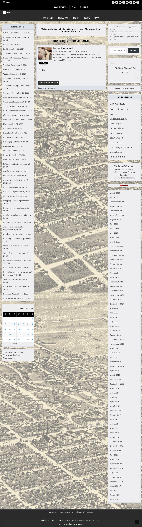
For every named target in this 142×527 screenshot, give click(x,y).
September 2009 (117, 446)
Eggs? (6, 187)
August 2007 (115, 486)
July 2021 (114, 313)
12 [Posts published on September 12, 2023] (14, 329)
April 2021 (114, 326)
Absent (6, 196)
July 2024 (114, 197)
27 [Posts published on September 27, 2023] (19, 340)
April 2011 (114, 428)
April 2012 (114, 402)
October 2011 (115, 415)
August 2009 (115, 451)
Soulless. (7, 176)
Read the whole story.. (49, 83)
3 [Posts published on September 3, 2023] (5, 324)
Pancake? (7, 192)
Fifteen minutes (10, 164)
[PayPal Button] (134, 2)
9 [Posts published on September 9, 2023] (32, 324)
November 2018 (117, 366)
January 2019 (115, 362)
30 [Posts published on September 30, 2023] (32, 340)
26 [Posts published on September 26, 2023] (14, 340)
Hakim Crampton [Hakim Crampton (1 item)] (116, 133)
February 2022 (116, 282)
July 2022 (114, 273)
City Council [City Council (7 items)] (117, 103)
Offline (6, 146)
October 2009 (116, 442)
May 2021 (114, 322)
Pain (5, 128)
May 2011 (114, 424)
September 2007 (117, 482)
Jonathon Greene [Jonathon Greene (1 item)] (116, 143)
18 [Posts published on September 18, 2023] (10, 334)
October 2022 (116, 264)
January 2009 (116, 464)
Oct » (21, 344)
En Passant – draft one (13, 37)
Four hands (8, 151)
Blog (74, 7)
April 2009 (114, 459)
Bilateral (7, 137)
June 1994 (114, 499)
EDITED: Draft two (11, 33)
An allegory (8, 298)
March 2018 (115, 375)
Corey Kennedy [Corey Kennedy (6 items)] (119, 109)
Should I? (7, 115)
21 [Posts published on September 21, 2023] (23, 334)
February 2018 (116, 379)
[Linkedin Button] (120, 2)
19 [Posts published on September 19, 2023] (14, 334)
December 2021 (116, 291)
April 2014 (114, 397)
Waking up (7, 142)
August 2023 (115, 220)
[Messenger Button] (127, 2)
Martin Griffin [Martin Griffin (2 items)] (116, 152)
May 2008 (114, 473)
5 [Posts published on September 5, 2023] (14, 324)
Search (133, 50)
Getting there (9, 111)
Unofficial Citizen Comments (124, 88)
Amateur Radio (48, 17)
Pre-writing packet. (63, 48)
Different (7, 70)
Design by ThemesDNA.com (71, 524)
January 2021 (115, 335)
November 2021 (117, 295)
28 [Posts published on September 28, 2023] (23, 340)
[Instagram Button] (123, 2)
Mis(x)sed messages (12, 260)
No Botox (7, 160)
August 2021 (115, 308)
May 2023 (114, 233)
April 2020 (114, 348)
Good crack (8, 234)
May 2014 (114, 393)
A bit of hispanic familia (13, 227)
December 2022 (117, 255)
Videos (96, 17)
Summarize (8, 223)
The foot (7, 65)
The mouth (8, 53)
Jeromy (55, 51)
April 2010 (114, 433)
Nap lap (6, 171)
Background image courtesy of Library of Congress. (71, 512)
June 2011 (114, 419)
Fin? (5, 49)
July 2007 (114, 490)
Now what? (8, 97)
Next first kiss (9, 120)
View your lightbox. (11, 355)
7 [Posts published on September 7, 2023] (23, 324)
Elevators (7, 133)
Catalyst (6, 44)
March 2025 (115, 193)
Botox (5, 155)
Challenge (7, 102)
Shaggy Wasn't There (124, 169)
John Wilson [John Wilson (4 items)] (116, 138)
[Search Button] (137, 2)
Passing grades (9, 208)
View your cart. (9, 358)
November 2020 (117, 344)
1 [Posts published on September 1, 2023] (27, 319)
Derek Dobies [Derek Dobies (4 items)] (117, 128)
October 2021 (115, 300)
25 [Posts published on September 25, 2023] (10, 340)
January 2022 (116, 286)
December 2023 (117, 202)
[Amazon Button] (130, 2)
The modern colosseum (124, 178)
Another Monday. (10, 215)
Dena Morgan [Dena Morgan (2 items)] (115, 124)
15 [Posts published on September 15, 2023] (28, 329)
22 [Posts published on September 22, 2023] (28, 334)
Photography (63, 17)
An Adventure (53, 88)
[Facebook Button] (116, 2)
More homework (10, 246)
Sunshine (7, 294)
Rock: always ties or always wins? (17, 272)
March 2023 (115, 242)
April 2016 (114, 388)
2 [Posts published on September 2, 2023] (32, 319)
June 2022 (114, 277)
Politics (76, 17)
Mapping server (10, 201)
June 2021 (114, 317)
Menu (8, 2)
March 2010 (115, 437)
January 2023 (116, 251)
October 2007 (116, 477)
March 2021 (115, 331)
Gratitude (7, 93)
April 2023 (114, 237)
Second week (9, 279)
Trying (6, 106)
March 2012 (115, 406)
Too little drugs (9, 253)
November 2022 (117, 260)
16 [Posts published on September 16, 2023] (32, 329)
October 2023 (116, 211)
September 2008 (117, 468)
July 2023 (114, 224)
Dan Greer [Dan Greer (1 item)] (113, 114)
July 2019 (114, 357)
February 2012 (116, 411)
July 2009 (114, 455)
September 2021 (117, 304)
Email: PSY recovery (12, 58)
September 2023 (117, 215)
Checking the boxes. (12, 239)
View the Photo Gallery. (13, 352)
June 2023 (114, 228)
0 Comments (82, 51)
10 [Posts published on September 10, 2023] (5, 329)
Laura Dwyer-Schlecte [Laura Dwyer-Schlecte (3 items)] (121, 147)
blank (5, 124)
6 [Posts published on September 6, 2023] (18, 324)
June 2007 (114, 495)
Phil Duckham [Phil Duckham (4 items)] (117, 157)
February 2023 (116, 246)
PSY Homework (10, 287)
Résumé (87, 17)
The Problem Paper (11, 86)
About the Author (60, 7)
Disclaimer (84, 7)
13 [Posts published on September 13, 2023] (19, 329)
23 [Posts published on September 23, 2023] (32, 334)
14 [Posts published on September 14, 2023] (23, 329)
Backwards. (8, 268)
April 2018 (114, 371)
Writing (6, 74)
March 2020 (115, 353)
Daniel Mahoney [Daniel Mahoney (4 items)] (118, 119)
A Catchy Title (9, 78)
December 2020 (117, 340)
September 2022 (117, 268)
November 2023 (117, 206)
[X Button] (113, 2)
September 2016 (117, 384)
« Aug (15, 344)
